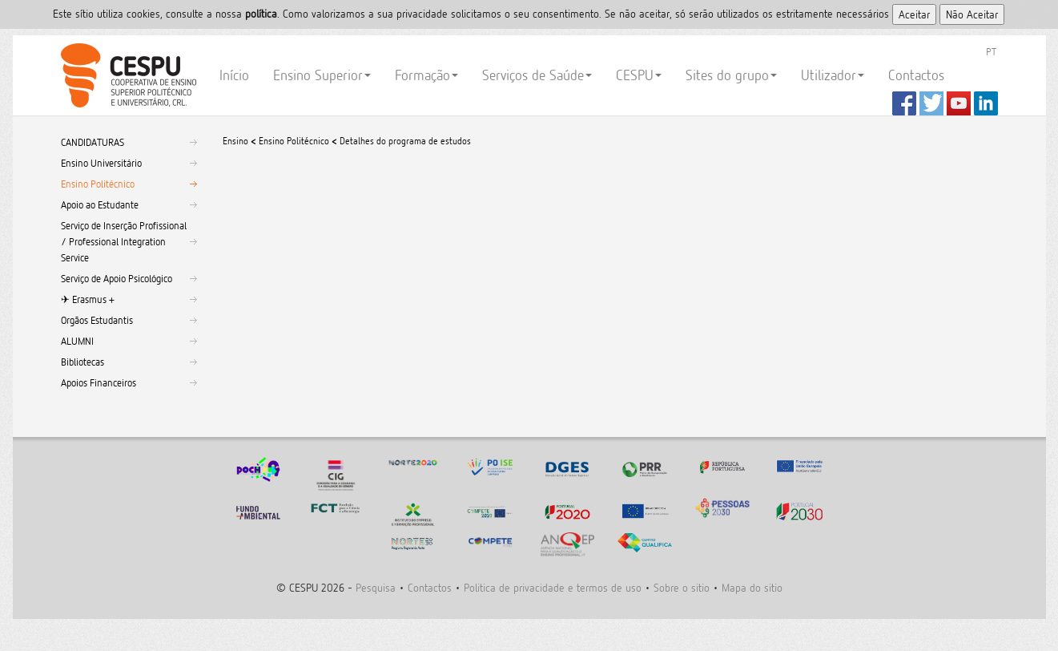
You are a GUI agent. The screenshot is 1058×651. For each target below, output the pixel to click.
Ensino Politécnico (98, 183)
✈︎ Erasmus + (88, 299)
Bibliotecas (82, 361)
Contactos (916, 75)
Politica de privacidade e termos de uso (553, 587)
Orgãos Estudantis (97, 319)
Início (234, 75)
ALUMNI (77, 340)
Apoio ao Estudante (100, 204)
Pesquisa (376, 587)
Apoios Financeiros (98, 382)
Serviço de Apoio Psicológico (116, 278)
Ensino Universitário (101, 162)
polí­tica (261, 13)
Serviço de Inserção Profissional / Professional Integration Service (124, 241)
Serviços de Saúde (537, 75)
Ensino (235, 141)
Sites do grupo (731, 75)
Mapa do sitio (752, 587)
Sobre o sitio (682, 587)
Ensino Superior (322, 75)
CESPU (126, 75)
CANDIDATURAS (92, 141)
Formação (426, 75)
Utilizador (832, 75)
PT (991, 51)
